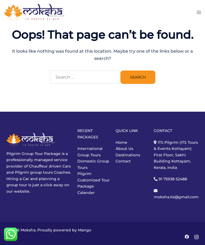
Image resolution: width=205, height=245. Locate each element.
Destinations (128, 155)
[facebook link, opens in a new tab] (187, 236)
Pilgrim (84, 173)
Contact (123, 161)
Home (121, 142)
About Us (124, 148)
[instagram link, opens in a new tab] (196, 236)
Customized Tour (93, 180)
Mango (84, 230)
